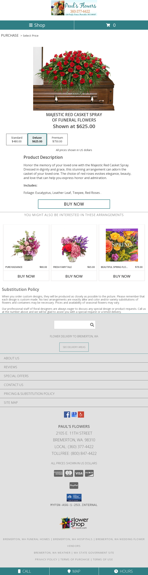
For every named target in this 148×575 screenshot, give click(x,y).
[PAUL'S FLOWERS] (74, 15)
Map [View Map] (74, 571)
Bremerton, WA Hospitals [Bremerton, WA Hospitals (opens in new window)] (72, 539)
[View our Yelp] (81, 416)
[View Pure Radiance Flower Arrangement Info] (26, 245)
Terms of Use (103, 559)
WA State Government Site (94, 552)
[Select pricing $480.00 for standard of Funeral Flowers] (16, 139)
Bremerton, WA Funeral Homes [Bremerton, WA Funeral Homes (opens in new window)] (26, 539)
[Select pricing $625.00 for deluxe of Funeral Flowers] (37, 139)
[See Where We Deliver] (74, 347)
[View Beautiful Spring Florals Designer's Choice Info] (122, 245)
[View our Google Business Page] (74, 416)
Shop (37, 25)
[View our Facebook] (67, 416)
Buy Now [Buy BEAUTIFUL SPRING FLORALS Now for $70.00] (121, 276)
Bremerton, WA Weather (52, 552)
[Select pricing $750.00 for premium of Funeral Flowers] (57, 139)
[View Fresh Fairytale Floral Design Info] (74, 244)
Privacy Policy (46, 559)
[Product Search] (75, 324)
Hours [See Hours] (123, 571)
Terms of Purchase (75, 559)
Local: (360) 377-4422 (74, 446)
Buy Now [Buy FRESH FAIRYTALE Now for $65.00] (74, 276)
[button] (74, 498)
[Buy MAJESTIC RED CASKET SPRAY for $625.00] (74, 204)
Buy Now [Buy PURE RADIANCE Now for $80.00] (26, 276)
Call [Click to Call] (24, 571)
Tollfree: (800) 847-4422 (74, 453)
